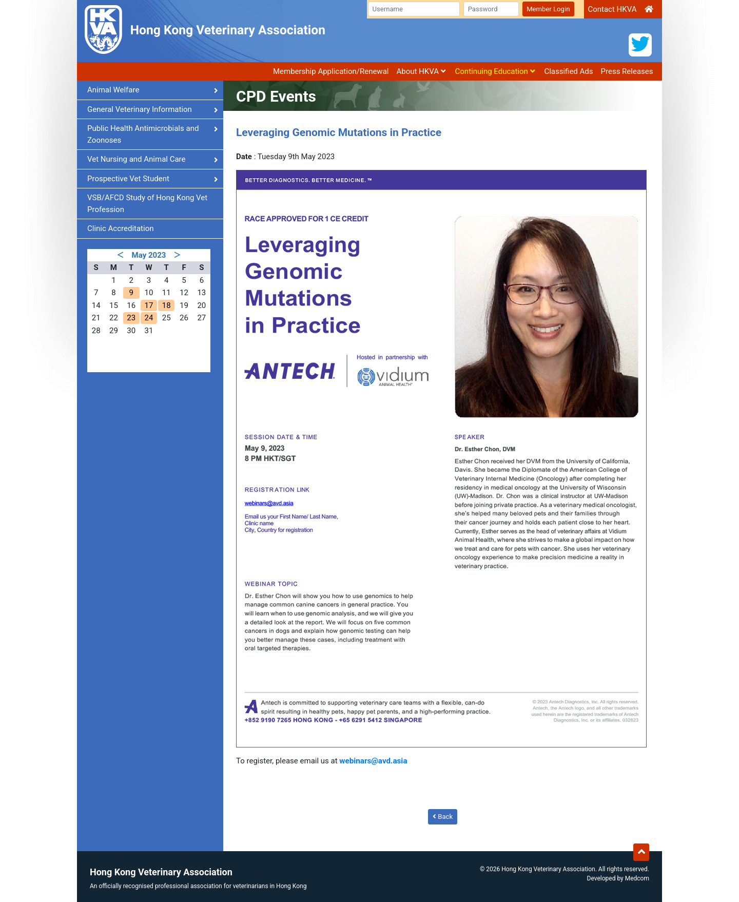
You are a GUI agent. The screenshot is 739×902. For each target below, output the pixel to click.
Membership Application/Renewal (331, 71)
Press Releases (627, 71)
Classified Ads (568, 71)
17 (149, 305)
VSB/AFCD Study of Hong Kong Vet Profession (147, 203)
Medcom (637, 878)
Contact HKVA (612, 9)
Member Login (548, 9)
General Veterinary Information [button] (152, 109)
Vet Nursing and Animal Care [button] (152, 159)
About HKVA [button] (420, 71)
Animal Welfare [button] (152, 89)
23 (131, 317)
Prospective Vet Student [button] (152, 178)
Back (443, 816)
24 (149, 317)
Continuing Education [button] (495, 71)
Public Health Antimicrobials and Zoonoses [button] (152, 134)
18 (166, 305)
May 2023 (149, 255)
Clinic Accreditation (120, 228)
